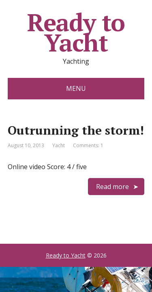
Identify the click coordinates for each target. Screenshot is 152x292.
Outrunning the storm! (76, 130)
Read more (112, 186)
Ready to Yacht (76, 32)
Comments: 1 (88, 145)
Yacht (58, 145)
